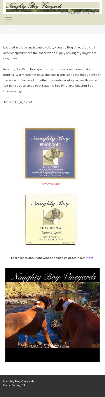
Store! (90, 258)
